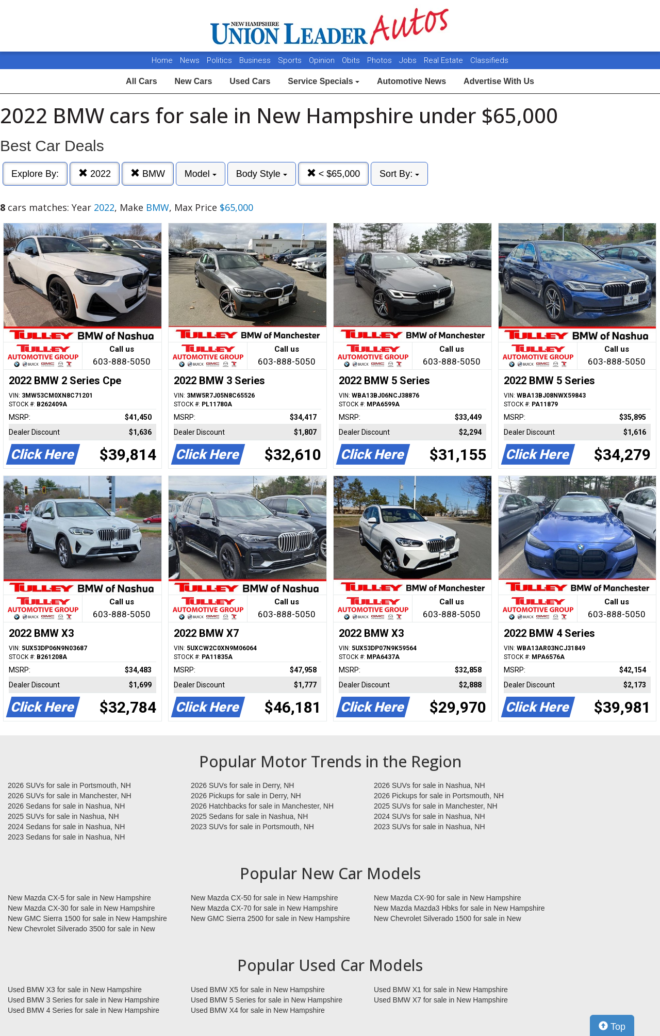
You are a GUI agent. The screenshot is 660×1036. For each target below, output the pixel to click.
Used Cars (249, 81)
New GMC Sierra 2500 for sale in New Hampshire (270, 918)
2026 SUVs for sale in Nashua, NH (429, 785)
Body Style (261, 174)
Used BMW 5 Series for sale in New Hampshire (266, 1000)
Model (201, 174)
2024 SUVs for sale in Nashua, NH (429, 816)
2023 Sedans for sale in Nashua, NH (66, 837)
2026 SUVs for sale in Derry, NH (242, 785)
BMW (147, 173)
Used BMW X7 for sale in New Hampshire (441, 1000)
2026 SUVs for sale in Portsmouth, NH (69, 785)
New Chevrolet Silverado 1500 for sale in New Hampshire (447, 919)
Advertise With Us (499, 81)
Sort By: (399, 174)
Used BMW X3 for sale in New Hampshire (75, 989)
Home (162, 60)
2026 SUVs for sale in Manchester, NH (69, 796)
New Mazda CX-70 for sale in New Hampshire (264, 908)
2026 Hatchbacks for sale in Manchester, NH (262, 806)
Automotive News (411, 81)
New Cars (193, 81)
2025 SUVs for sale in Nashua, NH (63, 816)
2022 (94, 173)
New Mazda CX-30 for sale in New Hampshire (81, 908)
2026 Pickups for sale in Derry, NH (246, 796)
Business (256, 60)
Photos (380, 60)
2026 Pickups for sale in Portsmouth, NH (439, 796)
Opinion (323, 60)
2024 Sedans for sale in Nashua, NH (66, 827)
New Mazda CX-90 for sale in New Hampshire (447, 898)
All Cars (141, 81)
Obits (352, 60)
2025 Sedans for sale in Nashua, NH (249, 816)
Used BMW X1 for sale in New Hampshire (441, 989)
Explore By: (35, 174)
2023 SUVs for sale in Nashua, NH (429, 827)
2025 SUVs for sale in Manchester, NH (436, 806)
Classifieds (489, 60)
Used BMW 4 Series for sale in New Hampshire (83, 1010)
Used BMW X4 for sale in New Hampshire (258, 1010)
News (190, 60)
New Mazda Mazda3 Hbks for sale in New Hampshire (459, 908)
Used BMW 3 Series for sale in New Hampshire (83, 1000)
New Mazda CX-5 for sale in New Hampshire (79, 898)
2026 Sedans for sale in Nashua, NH (66, 806)
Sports (291, 60)
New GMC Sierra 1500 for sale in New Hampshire (87, 918)
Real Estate (444, 60)
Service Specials (323, 81)
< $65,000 (333, 173)
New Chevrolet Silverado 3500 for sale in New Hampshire (81, 929)
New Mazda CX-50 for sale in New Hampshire (264, 898)
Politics (219, 60)
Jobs (409, 60)
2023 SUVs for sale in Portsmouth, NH (252, 827)
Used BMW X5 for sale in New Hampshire (258, 989)
